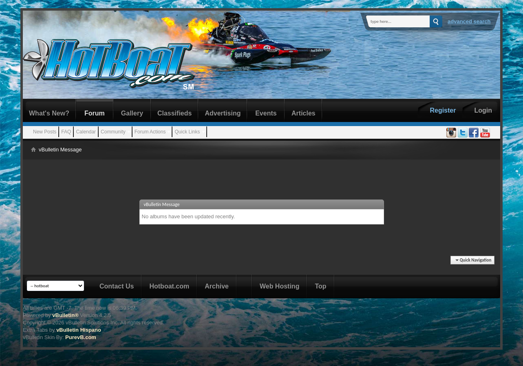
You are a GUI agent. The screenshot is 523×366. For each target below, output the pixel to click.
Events (265, 113)
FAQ (66, 132)
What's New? (49, 113)
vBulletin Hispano (78, 330)
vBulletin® (65, 315)
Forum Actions (150, 132)
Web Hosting (279, 286)
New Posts (44, 132)
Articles (303, 113)
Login (483, 110)
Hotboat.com (169, 286)
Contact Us (116, 286)
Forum (94, 113)
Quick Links (187, 132)
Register (443, 110)
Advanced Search (469, 21)
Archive (217, 286)
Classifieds (174, 113)
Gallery (132, 113)
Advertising (223, 113)
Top (320, 286)
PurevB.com (80, 337)
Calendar (86, 132)
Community (113, 132)
